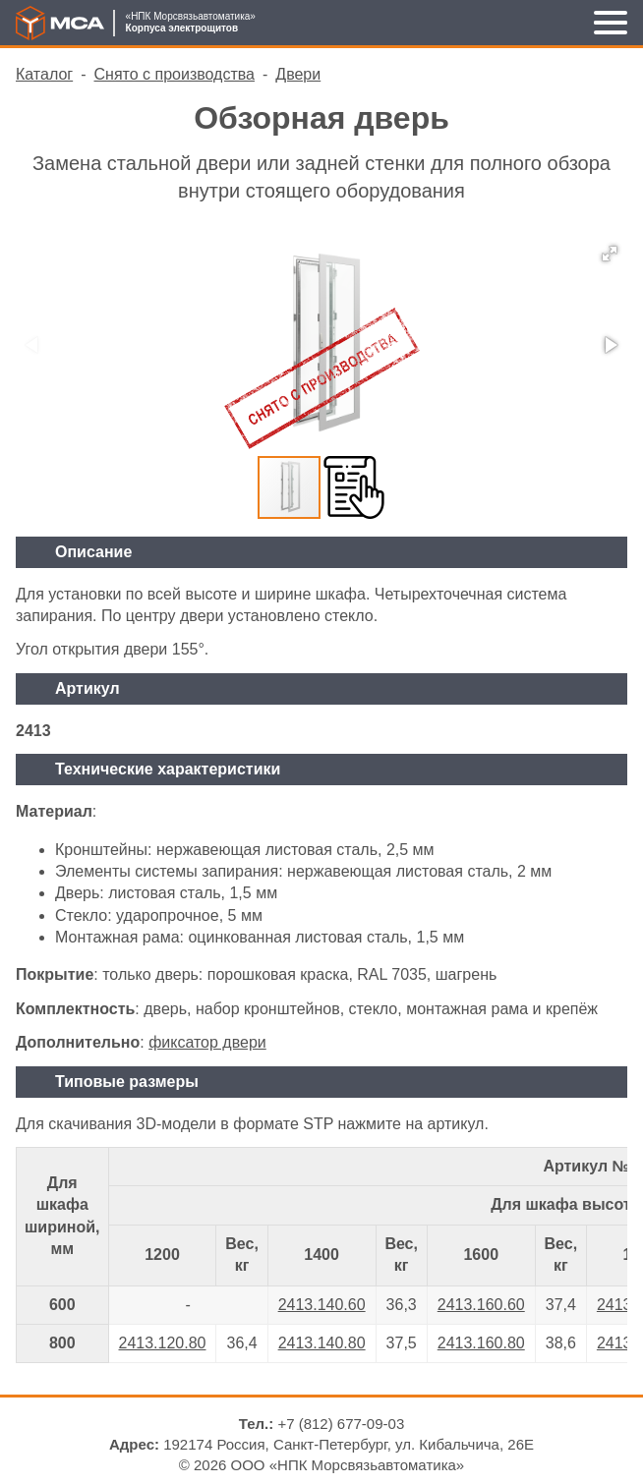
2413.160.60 (481, 1304)
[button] (609, 253)
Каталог (44, 74)
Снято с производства (174, 74)
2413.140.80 (322, 1343)
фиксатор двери (207, 1042)
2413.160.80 (481, 1343)
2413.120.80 (162, 1343)
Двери (298, 74)
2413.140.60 (322, 1304)
